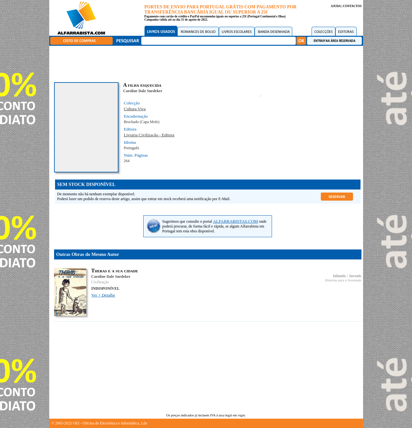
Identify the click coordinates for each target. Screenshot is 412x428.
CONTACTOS (352, 6)
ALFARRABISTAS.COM (235, 221)
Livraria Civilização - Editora (149, 134)
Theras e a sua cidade (114, 270)
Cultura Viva (135, 108)
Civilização (100, 282)
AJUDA (336, 6)
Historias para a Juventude (343, 280)
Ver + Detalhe (103, 295)
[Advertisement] (207, 62)
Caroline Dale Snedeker (143, 91)
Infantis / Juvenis (347, 276)
